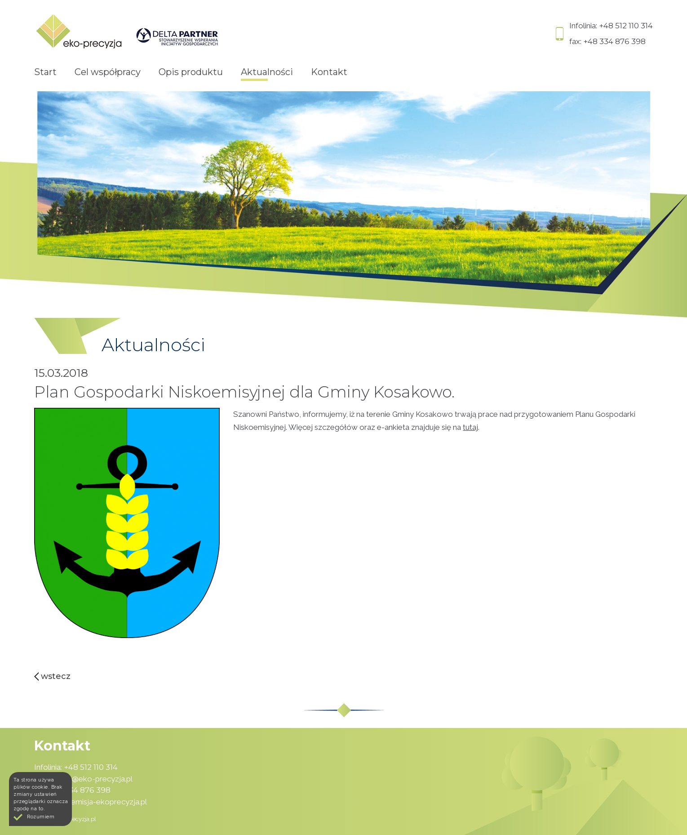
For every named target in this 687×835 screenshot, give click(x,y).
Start (45, 72)
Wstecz (56, 676)
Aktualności (267, 72)
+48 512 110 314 (626, 25)
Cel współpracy (108, 72)
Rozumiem (40, 817)
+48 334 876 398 (614, 41)
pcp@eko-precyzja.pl (96, 778)
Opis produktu (191, 72)
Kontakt (329, 72)
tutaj (470, 427)
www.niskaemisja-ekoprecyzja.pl (90, 801)
